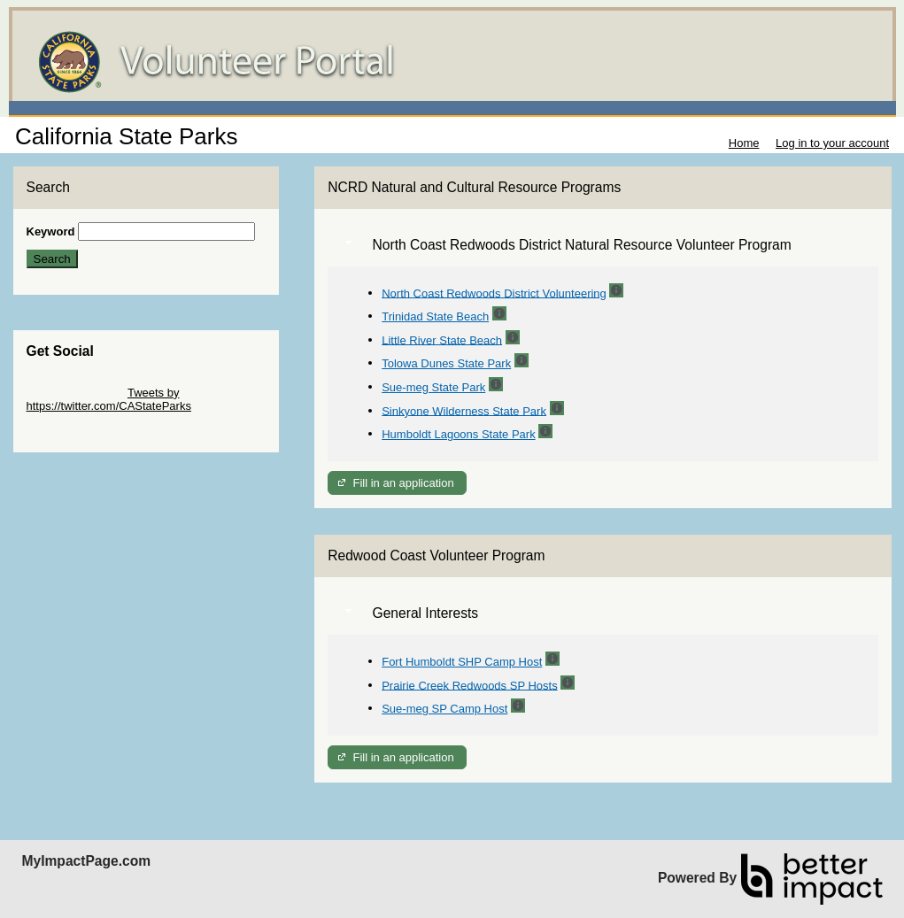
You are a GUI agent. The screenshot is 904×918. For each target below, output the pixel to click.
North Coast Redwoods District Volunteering (494, 292)
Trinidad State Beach (435, 316)
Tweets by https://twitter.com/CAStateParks (109, 399)
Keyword (51, 231)
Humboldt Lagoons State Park (458, 434)
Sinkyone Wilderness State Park (464, 410)
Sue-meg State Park (433, 387)
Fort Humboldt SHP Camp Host (462, 661)
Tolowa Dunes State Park (446, 363)
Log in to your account (832, 143)
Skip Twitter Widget (76, 392)
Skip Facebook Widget (84, 432)
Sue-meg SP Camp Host (444, 708)
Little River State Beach (442, 339)
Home (744, 143)
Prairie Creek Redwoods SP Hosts (469, 684)
